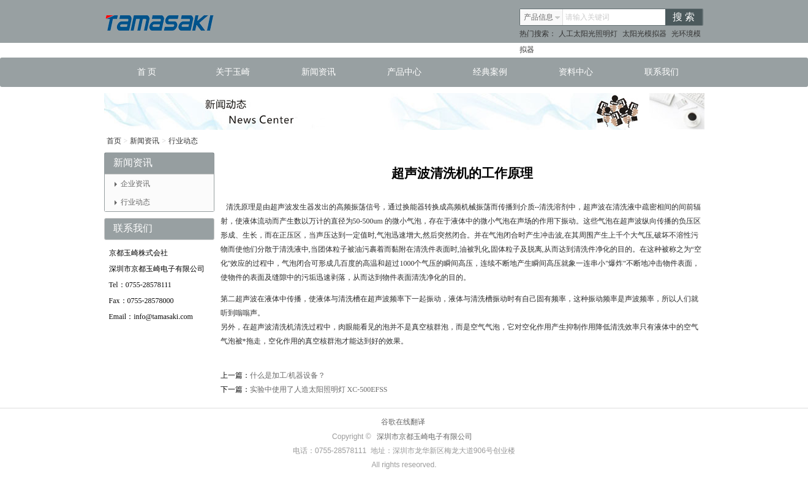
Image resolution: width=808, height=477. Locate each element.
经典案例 (490, 72)
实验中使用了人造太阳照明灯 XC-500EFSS (319, 389)
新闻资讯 (318, 72)
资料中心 (576, 72)
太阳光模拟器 (644, 33)
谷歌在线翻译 (403, 422)
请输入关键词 (587, 17)
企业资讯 (132, 183)
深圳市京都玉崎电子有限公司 (424, 436)
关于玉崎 (233, 72)
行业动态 (183, 141)
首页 (114, 141)
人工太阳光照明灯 (588, 33)
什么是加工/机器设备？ (287, 375)
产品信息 (542, 17)
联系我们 (661, 72)
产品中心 (404, 72)
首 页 (147, 72)
